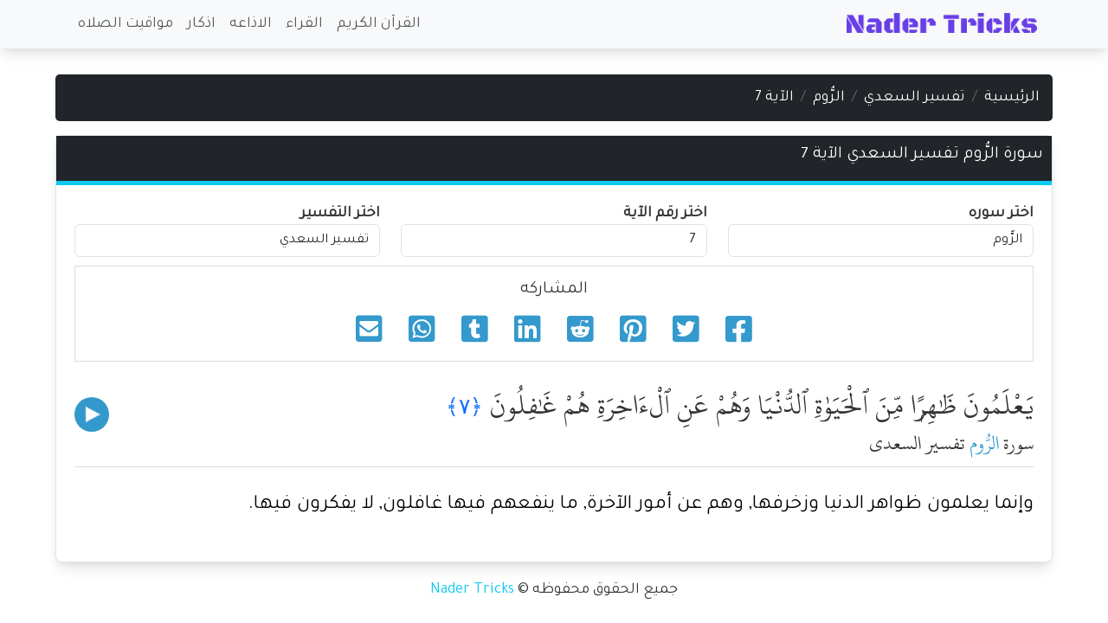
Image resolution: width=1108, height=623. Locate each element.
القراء (304, 24)
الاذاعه (250, 24)
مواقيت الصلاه (125, 24)
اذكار (201, 24)
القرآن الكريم (379, 24)
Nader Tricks (472, 590)
